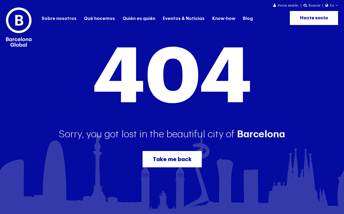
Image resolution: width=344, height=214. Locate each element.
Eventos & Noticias (183, 18)
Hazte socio (314, 18)
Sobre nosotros (59, 18)
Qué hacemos (99, 18)
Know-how (223, 18)
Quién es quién (139, 18)
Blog (248, 18)
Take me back (172, 159)
